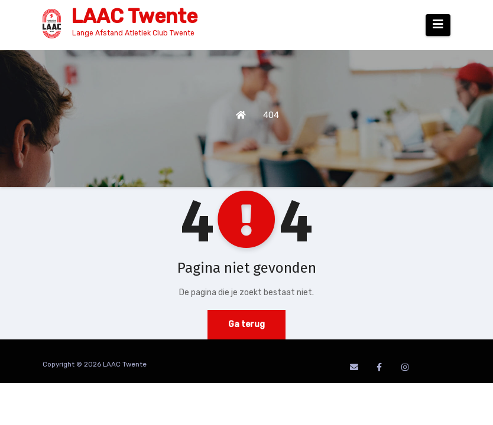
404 (271, 115)
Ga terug (246, 324)
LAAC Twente (134, 16)
